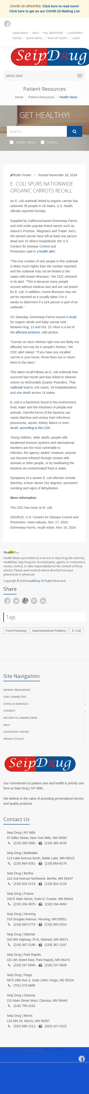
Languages (20, 33)
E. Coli (76, 630)
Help (35, 33)
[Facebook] (7, 24)
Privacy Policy (13, 738)
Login (75, 38)
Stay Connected (14, 696)
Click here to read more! (60, 6)
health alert (47, 251)
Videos (49, 142)
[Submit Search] (74, 131)
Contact (9, 710)
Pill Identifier (53, 33)
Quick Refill (34, 38)
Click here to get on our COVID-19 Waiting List (44, 11)
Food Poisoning (16, 630)
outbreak (16, 387)
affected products (28, 332)
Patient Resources (41, 97)
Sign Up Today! (57, 38)
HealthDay (33, 581)
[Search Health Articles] (37, 131)
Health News (23, 142)
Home (19, 97)
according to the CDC (35, 428)
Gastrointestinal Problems (49, 630)
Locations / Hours (16, 731)
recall (72, 317)
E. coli (14, 402)
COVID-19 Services (15, 704)
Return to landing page (20, 717)
